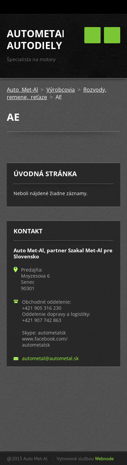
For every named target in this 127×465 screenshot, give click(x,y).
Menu (112, 35)
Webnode (104, 459)
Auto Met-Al (22, 89)
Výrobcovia (60, 89)
